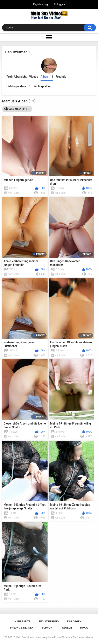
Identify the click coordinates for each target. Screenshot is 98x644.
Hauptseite (22, 621)
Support (48, 627)
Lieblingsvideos (18, 86)
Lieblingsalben (42, 86)
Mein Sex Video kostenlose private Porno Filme (41, 637)
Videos (33, 76)
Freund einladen (22, 627)
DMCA (84, 627)
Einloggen (59, 4)
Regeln (67, 627)
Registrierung (40, 4)
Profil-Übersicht (16, 76)
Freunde (61, 76)
